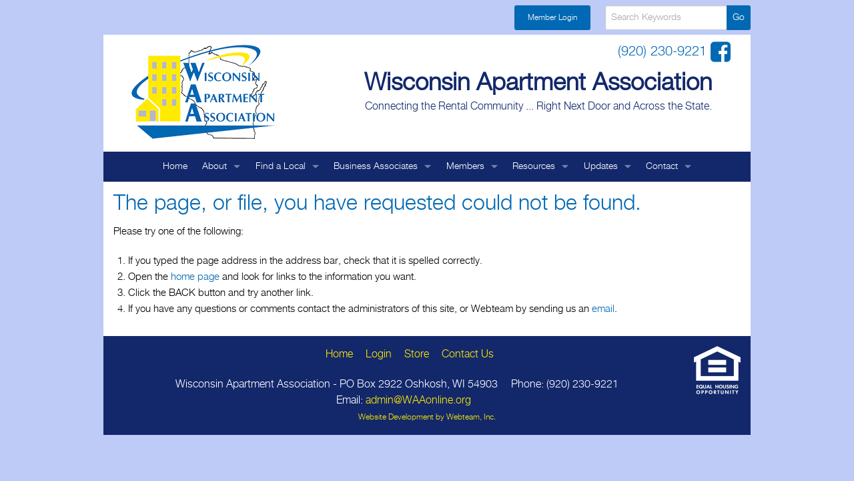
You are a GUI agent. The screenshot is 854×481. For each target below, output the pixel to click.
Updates (601, 166)
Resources (533, 166)
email (603, 309)
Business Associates (376, 166)
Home (175, 166)
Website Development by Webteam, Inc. (427, 417)
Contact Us (468, 354)
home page (195, 277)
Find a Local (281, 166)
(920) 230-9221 (664, 52)
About (214, 166)
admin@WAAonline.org (418, 400)
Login (379, 354)
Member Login (552, 17)
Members (465, 166)
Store (416, 354)
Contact (662, 166)
